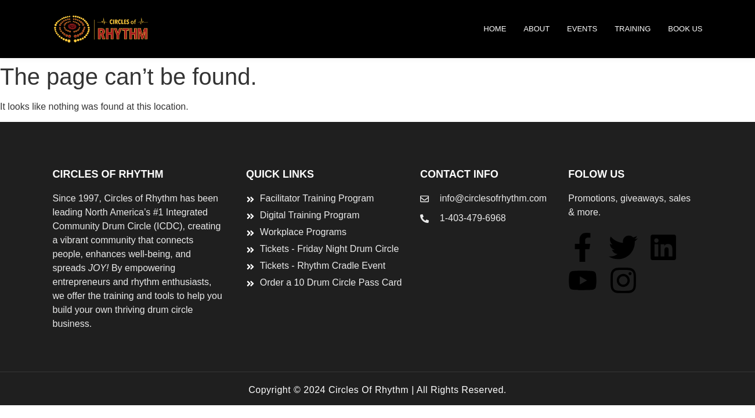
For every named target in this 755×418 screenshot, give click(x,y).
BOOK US (685, 28)
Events (582, 28)
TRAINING (633, 28)
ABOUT (536, 28)
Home (494, 28)
